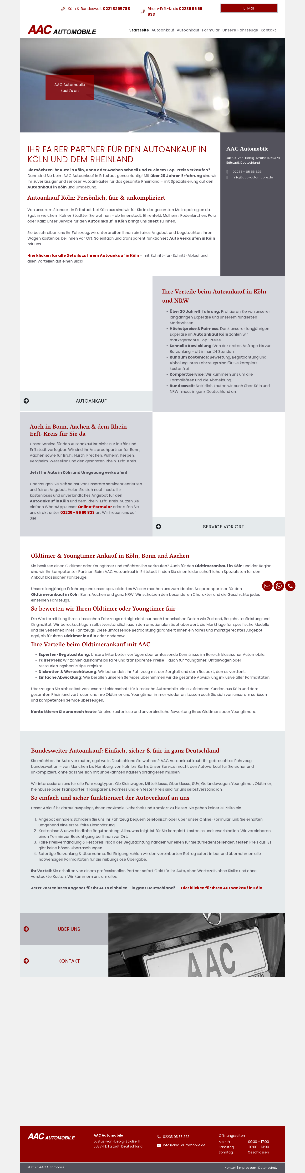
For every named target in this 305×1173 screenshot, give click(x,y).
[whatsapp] (279, 586)
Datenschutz (268, 1167)
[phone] (290, 586)
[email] (267, 586)
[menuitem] (139, 29)
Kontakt (230, 1167)
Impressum (247, 1167)
